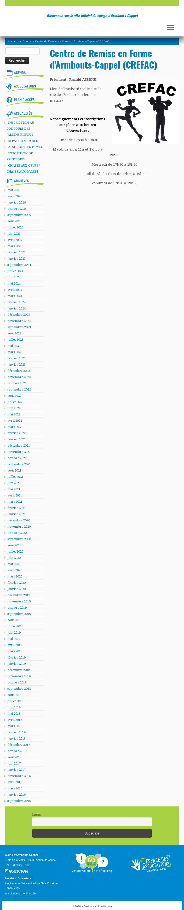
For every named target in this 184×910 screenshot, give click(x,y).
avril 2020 (14, 570)
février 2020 (16, 582)
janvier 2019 (16, 663)
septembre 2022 (19, 389)
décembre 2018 (18, 670)
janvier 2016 (16, 794)
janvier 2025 (16, 258)
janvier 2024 (16, 308)
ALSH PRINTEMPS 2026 (25, 147)
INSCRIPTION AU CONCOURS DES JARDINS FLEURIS (20, 128)
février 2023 (16, 358)
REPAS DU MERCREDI (24, 141)
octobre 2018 (17, 682)
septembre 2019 (19, 614)
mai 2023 (13, 346)
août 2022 (14, 395)
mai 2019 (13, 639)
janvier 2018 (16, 738)
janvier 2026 (16, 202)
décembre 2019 (18, 595)
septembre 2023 (19, 327)
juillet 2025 (15, 227)
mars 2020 (14, 576)
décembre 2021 (18, 445)
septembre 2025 (19, 215)
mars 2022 (14, 427)
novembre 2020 (19, 526)
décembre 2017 (18, 745)
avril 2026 (14, 196)
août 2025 (14, 221)
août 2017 (14, 757)
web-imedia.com (102, 906)
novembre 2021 (19, 452)
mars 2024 (14, 296)
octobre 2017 (17, 751)
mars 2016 (14, 788)
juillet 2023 (15, 339)
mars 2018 (14, 726)
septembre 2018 (19, 688)
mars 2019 (14, 651)
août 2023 (14, 333)
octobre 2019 (17, 607)
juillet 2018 (15, 701)
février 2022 (16, 433)
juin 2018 (14, 707)
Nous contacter (18, 870)
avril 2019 (14, 645)
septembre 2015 (19, 801)
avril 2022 (14, 420)
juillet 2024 (15, 271)
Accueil (12, 41)
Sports (27, 41)
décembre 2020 (18, 520)
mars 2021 (14, 501)
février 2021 (16, 508)
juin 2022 (14, 408)
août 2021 (14, 470)
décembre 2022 (18, 371)
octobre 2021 (17, 458)
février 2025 (16, 252)
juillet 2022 (15, 402)
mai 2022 (13, 414)
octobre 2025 (17, 208)
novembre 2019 (19, 601)
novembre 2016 (19, 776)
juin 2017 (14, 763)
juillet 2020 (15, 551)
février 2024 (16, 302)
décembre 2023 (18, 314)
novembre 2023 (19, 321)
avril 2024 (14, 290)
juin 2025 (14, 233)
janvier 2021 (16, 514)
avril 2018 (14, 720)
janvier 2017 (16, 769)
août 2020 (14, 545)
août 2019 (14, 620)
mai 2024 (13, 283)
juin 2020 (14, 558)
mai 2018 (13, 713)
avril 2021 (14, 495)
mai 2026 (13, 190)
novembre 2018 (19, 676)
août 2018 (14, 695)
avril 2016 (14, 782)
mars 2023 (14, 352)
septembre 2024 (19, 265)
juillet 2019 (15, 626)
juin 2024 (14, 277)
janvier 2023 (16, 364)
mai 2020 (13, 564)
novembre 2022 (19, 377)
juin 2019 (14, 632)
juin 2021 (14, 483)
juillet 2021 (15, 476)
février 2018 (16, 732)
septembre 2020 (19, 539)
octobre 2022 (17, 383)
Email (36, 814)
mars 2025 (14, 246)
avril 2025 (14, 240)
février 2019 (16, 657)
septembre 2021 (19, 464)
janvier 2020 (16, 589)
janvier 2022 (16, 439)
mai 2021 (13, 489)
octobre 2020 (17, 533)
